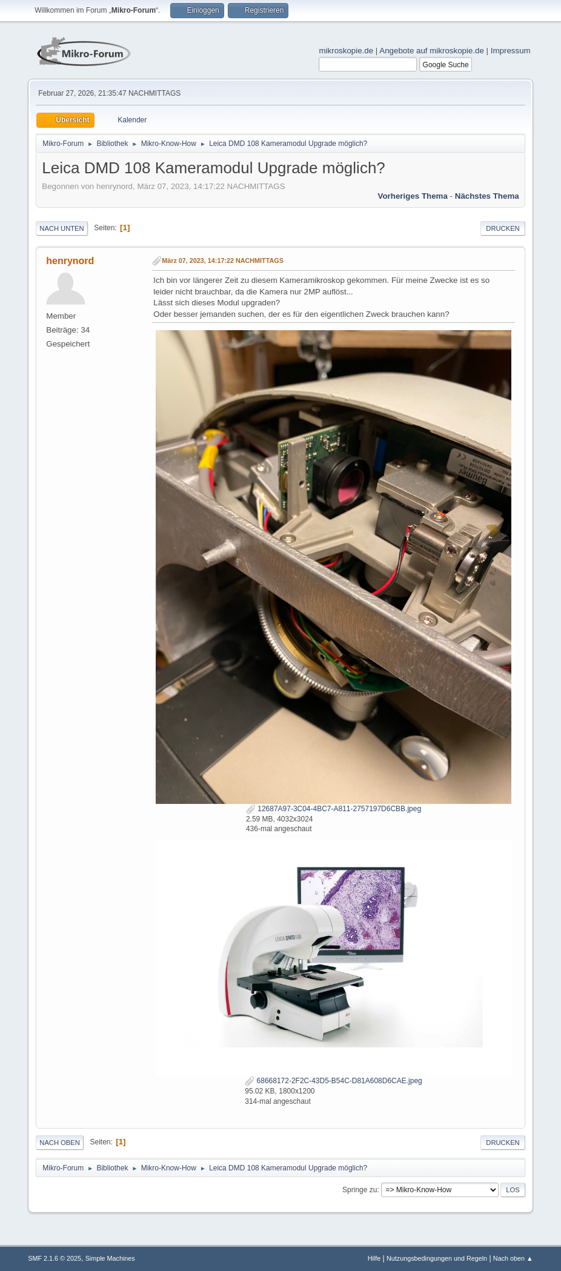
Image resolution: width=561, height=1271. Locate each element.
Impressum (511, 50)
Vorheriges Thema (413, 196)
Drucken (502, 228)
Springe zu (359, 1190)
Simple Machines (110, 1258)
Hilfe (374, 1258)
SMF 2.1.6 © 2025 (54, 1258)
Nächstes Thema (487, 196)
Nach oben (59, 1142)
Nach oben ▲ (513, 1258)
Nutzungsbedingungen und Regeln (437, 1258)
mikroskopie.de (346, 50)
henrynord (70, 261)
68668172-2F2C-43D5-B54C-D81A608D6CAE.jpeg (333, 1081)
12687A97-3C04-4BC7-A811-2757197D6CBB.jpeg (333, 809)
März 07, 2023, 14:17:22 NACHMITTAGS (223, 260)
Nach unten (61, 228)
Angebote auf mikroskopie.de (431, 50)
